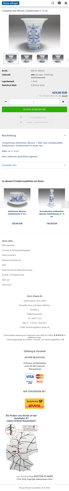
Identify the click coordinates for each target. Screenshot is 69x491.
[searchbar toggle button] (53, 3)
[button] (6, 102)
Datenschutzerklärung (11, 260)
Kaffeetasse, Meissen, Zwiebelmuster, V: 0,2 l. (17, 212)
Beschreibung (9, 135)
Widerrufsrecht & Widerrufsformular (17, 270)
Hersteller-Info (9, 165)
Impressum (7, 285)
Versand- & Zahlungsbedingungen (16, 250)
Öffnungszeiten (8, 245)
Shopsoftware (25, 488)
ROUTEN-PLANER (43, 476)
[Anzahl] (34, 102)
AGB (4, 265)
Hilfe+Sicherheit (9, 255)
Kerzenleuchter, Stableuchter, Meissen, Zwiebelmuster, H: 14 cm (51, 214)
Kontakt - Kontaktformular (13, 275)
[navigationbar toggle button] (66, 3)
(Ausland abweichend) (38, 77)
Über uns (6, 280)
